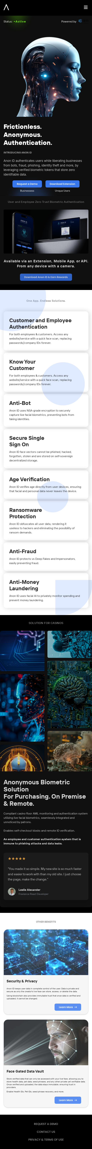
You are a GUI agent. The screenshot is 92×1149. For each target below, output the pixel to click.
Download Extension (62, 184)
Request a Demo (27, 184)
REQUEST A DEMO (46, 1124)
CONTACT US (46, 1132)
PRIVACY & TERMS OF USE (46, 1140)
